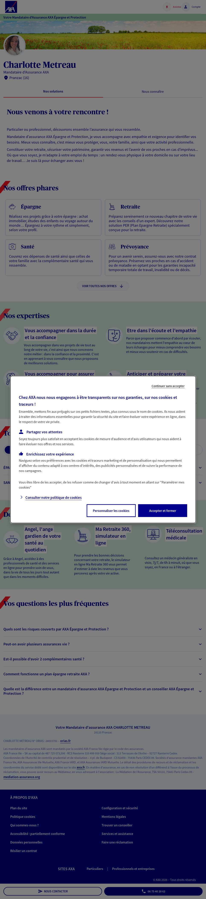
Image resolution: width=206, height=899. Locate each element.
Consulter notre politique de (53, 497)
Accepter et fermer (162, 510)
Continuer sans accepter (168, 386)
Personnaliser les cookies (111, 510)
